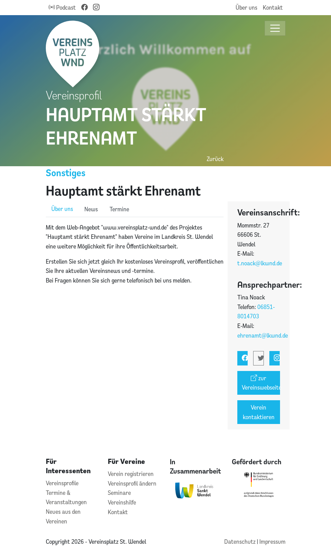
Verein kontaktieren (259, 412)
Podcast (62, 7)
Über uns (246, 7)
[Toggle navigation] (275, 28)
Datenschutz (240, 541)
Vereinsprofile (62, 483)
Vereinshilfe (122, 502)
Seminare (119, 493)
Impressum (272, 541)
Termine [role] (119, 209)
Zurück (215, 159)
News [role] (91, 209)
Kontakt (273, 7)
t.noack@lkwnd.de (259, 263)
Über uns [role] (62, 209)
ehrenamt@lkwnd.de (262, 335)
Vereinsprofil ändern (132, 483)
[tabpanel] (135, 254)
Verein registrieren (131, 474)
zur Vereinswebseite (261, 383)
